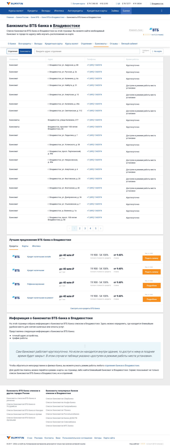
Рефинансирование (35, 284)
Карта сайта (109, 438)
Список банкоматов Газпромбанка (61, 406)
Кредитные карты (97, 10)
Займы (115, 10)
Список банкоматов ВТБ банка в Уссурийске (21, 405)
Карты (25, 246)
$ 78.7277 (126, 4)
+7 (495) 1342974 (94, 65)
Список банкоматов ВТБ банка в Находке (25, 410)
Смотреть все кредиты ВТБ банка (85, 308)
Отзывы (114, 43)
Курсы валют (16, 10)
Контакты (49, 438)
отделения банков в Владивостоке (122, 365)
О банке (12, 43)
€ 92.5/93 (104, 4)
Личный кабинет (129, 43)
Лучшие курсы (78, 4)
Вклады (46, 10)
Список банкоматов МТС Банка (59, 426)
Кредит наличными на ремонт (40, 298)
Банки (126, 10)
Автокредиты (75, 10)
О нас (29, 438)
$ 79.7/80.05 (92, 4)
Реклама (38, 438)
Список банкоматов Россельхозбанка (62, 414)
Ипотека (59, 10)
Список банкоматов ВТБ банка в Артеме (24, 414)
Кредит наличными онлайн (39, 257)
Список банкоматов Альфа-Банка (60, 402)
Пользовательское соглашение (77, 438)
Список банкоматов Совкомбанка (61, 422)
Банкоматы (101, 43)
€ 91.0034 (137, 4)
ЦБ (118, 4)
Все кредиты (24, 43)
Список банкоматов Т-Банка (58, 410)
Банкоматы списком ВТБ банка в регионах (21, 399)
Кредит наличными (35, 270)
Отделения (86, 43)
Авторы (98, 438)
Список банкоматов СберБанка (59, 399)
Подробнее (152, 285)
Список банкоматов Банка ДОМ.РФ (61, 418)
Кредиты (32, 10)
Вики (58, 438)
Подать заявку (151, 258)
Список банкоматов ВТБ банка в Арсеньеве (21, 419)
